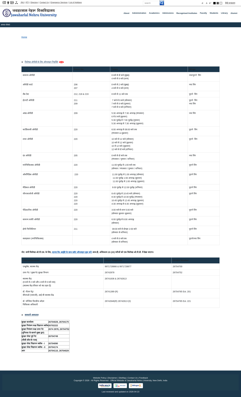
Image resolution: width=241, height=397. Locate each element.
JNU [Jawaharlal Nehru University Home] (22, 2)
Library (225, 14)
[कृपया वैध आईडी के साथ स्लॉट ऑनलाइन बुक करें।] (72, 252)
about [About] (126, 13)
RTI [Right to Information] (27, 2)
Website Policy (99, 378)
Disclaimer (112, 378)
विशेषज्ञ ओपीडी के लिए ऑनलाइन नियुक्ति (41, 62)
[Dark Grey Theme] (218, 3)
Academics (155, 14)
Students (214, 14)
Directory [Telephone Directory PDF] (34, 2)
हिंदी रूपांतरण (230, 3)
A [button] (210, 3)
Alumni (234, 13)
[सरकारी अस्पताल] (31, 315)
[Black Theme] (214, 3)
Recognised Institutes (186, 13)
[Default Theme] (221, 3)
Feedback (143, 378)
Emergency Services (59, 2)
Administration (140, 14)
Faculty (204, 14)
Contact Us (44, 2)
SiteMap (122, 378)
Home (24, 37)
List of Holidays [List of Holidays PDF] (75, 2)
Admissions (168, 14)
